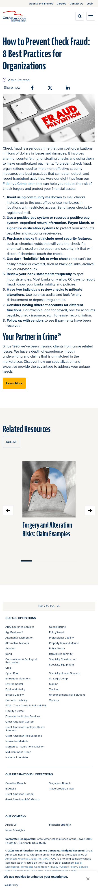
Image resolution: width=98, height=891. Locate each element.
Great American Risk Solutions (23, 736)
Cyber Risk (11, 673)
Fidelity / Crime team (19, 183)
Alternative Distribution (19, 637)
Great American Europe (19, 794)
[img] (14, 16)
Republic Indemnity (60, 654)
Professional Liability (61, 637)
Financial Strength (60, 825)
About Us (11, 825)
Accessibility (22, 871)
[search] (79, 16)
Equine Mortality (15, 689)
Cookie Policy (68, 867)
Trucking (54, 689)
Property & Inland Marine (64, 643)
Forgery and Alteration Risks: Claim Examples (47, 529)
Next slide (90, 510)
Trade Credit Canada (61, 788)
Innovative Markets (16, 741)
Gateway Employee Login (60, 871)
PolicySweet (56, 632)
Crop (8, 668)
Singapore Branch (60, 783)
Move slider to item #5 (71, 561)
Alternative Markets (17, 643)
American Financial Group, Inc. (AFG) (27, 858)
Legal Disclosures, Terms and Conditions (43, 865)
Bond (8, 654)
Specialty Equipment (61, 664)
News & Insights (15, 830)
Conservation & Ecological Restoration (21, 660)
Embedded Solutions (18, 678)
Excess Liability (14, 694)
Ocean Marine (57, 627)
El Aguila (10, 788)
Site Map (37, 871)
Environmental (14, 684)
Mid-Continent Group (18, 752)
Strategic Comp (58, 678)
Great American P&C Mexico (22, 799)
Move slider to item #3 (49, 561)
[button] (87, 878)
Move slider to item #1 (26, 561)
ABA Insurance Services (19, 627)
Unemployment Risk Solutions (67, 694)
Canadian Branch (15, 783)
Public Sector (57, 648)
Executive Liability (16, 700)
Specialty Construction (62, 659)
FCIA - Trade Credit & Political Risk (25, 705)
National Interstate (16, 757)
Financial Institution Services (22, 716)
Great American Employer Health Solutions (25, 728)
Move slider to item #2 (38, 561)
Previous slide (8, 510)
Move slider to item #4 (60, 561)
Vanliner (54, 700)
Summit (53, 684)
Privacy (54, 867)
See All (11, 442)
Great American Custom (19, 721)
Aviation (10, 648)
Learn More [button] (14, 383)
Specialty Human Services (65, 673)
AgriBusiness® (14, 632)
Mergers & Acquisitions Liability (24, 746)
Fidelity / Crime (14, 711)
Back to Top (49, 606)
